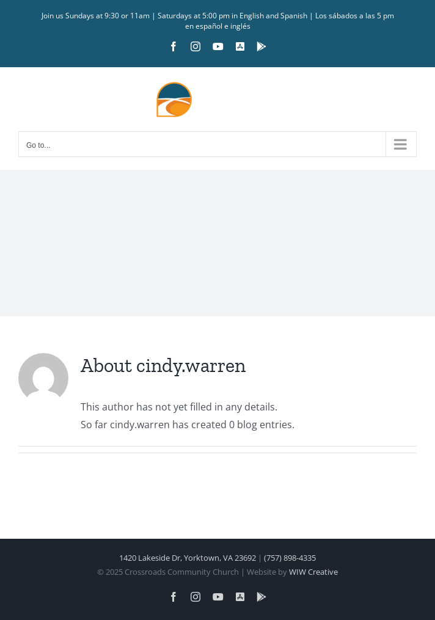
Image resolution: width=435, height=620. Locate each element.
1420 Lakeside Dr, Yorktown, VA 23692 (187, 557)
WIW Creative (313, 571)
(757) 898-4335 (290, 557)
